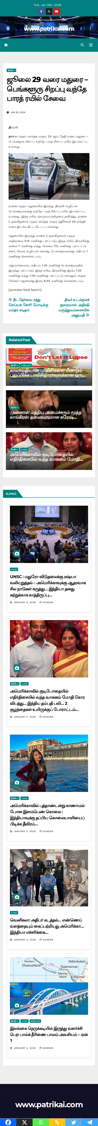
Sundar (46, 602)
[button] (82, 45)
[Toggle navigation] (91, 45)
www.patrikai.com (49, 28)
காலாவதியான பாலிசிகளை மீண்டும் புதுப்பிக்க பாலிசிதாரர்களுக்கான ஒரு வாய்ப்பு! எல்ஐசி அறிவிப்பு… (46, 375)
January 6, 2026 (25, 602)
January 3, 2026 (25, 1048)
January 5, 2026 (25, 717)
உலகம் (24, 449)
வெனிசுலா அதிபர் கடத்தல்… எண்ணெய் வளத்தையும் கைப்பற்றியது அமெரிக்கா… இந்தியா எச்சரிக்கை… (47, 926)
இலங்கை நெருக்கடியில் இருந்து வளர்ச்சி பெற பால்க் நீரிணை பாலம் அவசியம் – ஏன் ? (49, 1034)
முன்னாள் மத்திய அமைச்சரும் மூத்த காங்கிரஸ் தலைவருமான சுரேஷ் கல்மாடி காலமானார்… (45, 417)
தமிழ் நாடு (26, 365)
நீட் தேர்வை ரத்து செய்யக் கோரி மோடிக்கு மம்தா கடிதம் (28, 305)
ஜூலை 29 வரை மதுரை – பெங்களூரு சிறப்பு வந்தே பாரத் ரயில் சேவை (47, 89)
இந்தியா (11, 70)
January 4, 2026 (25, 939)
